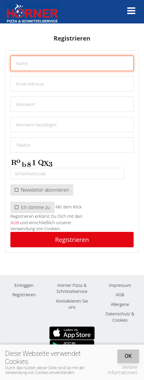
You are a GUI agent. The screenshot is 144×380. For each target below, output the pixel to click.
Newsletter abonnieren (42, 190)
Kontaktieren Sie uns (72, 304)
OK (128, 356)
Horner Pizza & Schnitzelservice (72, 288)
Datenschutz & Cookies (119, 317)
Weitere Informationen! (122, 370)
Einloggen (23, 285)
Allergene (120, 304)
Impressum (120, 285)
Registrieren (72, 240)
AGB (14, 222)
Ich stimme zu (32, 207)
